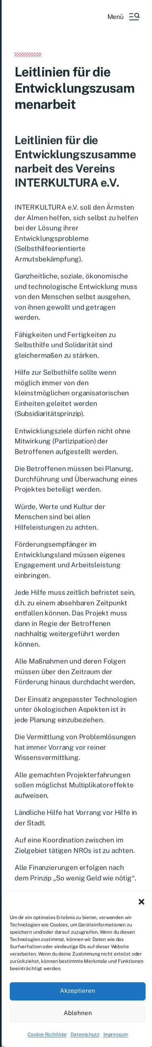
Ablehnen (78, 1012)
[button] (141, 902)
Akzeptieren (77, 990)
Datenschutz (85, 1034)
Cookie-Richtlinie (47, 1034)
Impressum (115, 1034)
